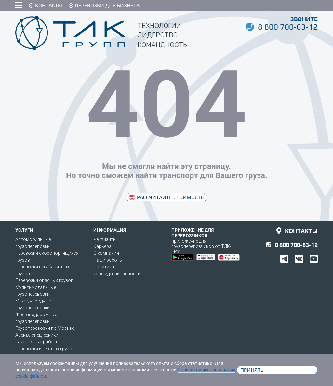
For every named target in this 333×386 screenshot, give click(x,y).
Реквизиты (104, 239)
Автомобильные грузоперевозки (33, 243)
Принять (251, 370)
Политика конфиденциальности (116, 270)
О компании (106, 253)
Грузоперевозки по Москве (44, 328)
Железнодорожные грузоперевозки (36, 318)
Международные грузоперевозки (33, 304)
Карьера (102, 246)
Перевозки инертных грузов (45, 348)
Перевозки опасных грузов (44, 280)
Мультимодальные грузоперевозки (35, 291)
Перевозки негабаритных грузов (42, 270)
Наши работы (108, 260)
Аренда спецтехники (36, 335)
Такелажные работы (37, 341)
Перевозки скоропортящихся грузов (47, 257)
